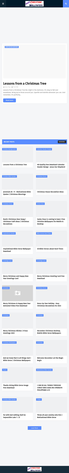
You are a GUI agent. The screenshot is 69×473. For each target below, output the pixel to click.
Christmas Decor (41, 176)
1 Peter (39, 399)
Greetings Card (7, 260)
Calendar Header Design (44, 149)
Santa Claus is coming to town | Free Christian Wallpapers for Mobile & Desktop (51, 221)
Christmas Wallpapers (9, 342)
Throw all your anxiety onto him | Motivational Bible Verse (49, 416)
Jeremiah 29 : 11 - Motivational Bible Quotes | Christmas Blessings (17, 193)
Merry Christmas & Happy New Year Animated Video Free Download (17, 304)
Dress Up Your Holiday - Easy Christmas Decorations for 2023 (49, 304)
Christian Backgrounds (9, 149)
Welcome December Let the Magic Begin (50, 359)
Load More (34, 428)
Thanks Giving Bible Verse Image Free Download (15, 386)
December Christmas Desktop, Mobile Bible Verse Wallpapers (49, 332)
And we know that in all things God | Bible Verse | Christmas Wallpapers (17, 359)
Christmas (6, 315)
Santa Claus (40, 203)
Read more (9, 100)
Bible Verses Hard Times (44, 233)
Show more (62, 142)
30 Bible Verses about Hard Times (50, 249)
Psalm (5, 370)
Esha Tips (8, 87)
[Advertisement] (34, 25)
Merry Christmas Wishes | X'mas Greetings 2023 (15, 332)
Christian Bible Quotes (9, 399)
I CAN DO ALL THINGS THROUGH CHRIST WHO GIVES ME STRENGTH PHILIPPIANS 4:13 (49, 387)
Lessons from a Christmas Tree (24, 83)
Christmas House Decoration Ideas (50, 192)
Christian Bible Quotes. (9, 176)
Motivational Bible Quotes (44, 370)
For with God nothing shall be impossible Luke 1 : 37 (14, 416)
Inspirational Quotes (9, 233)
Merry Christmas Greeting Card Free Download (50, 277)
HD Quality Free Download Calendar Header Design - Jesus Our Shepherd (51, 166)
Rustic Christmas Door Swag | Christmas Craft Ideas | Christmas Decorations (16, 221)
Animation (6, 288)
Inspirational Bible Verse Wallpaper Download (17, 250)
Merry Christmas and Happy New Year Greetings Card (15, 277)
